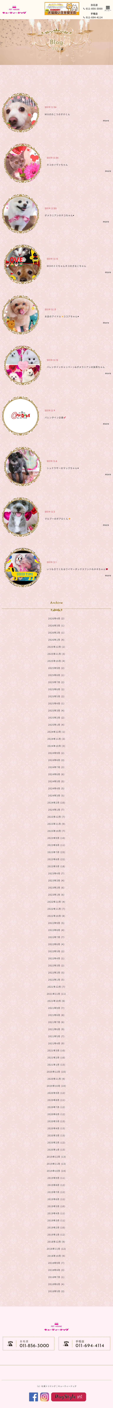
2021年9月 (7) (56, 1007)
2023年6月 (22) (56, 859)
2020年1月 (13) (56, 1149)
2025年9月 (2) (56, 667)
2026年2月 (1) (56, 632)
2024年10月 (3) (56, 745)
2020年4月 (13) (56, 1128)
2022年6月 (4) (56, 944)
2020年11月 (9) (56, 1078)
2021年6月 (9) (56, 1029)
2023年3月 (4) (56, 880)
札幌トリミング (48, 1386)
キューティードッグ (67, 1386)
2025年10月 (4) (56, 660)
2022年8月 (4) (56, 929)
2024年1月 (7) (56, 809)
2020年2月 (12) (56, 1142)
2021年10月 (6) (56, 1000)
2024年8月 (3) (56, 760)
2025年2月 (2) (56, 717)
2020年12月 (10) (56, 1071)
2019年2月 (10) (56, 1227)
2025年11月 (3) (56, 653)
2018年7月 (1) (56, 1277)
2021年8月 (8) (56, 1014)
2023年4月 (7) (56, 873)
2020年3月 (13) (56, 1135)
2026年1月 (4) (56, 639)
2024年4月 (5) (56, 788)
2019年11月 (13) (56, 1163)
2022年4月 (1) (56, 958)
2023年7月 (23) (56, 852)
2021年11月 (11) (56, 993)
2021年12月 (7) (56, 986)
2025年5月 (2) (56, 696)
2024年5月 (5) (56, 781)
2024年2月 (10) (56, 802)
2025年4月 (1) (56, 703)
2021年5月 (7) (56, 1036)
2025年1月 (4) (56, 724)
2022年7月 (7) (56, 937)
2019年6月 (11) (56, 1199)
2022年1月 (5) (56, 979)
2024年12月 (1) (56, 731)
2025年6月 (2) (56, 689)
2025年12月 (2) (56, 646)
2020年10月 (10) (56, 1085)
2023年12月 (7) (56, 816)
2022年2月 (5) (56, 972)
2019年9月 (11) (56, 1177)
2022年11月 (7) (56, 908)
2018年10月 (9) (56, 1255)
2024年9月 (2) (56, 752)
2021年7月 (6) (56, 1022)
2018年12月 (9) (56, 1241)
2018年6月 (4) (56, 1284)
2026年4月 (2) (56, 618)
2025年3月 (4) (56, 710)
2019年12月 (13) (56, 1156)
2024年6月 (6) (56, 774)
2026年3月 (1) (56, 625)
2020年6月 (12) (56, 1114)
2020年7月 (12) (56, 1107)
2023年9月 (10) (56, 837)
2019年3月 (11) (56, 1220)
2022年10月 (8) (56, 915)
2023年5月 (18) (56, 866)
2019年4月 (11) (56, 1213)
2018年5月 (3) (56, 1291)
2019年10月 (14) (56, 1170)
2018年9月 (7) (56, 1262)
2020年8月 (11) (56, 1099)
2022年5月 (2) (56, 951)
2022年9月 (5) (56, 922)
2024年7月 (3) (56, 767)
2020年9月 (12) (56, 1092)
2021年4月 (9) (56, 1043)
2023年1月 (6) (56, 894)
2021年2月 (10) (56, 1057)
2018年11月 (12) (56, 1248)
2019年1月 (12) (56, 1234)
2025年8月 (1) (56, 675)
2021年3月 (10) (56, 1050)
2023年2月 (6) (56, 887)
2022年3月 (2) (56, 965)
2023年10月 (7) (56, 830)
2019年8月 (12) (56, 1184)
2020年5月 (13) (56, 1121)
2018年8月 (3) (56, 1269)
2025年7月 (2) (56, 682)
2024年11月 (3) (56, 738)
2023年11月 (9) (56, 823)
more (106, 120)
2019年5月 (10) (56, 1206)
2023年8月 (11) (56, 845)
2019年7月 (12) (56, 1192)
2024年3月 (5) (56, 795)
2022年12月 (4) (56, 901)
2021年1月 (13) (56, 1064)
